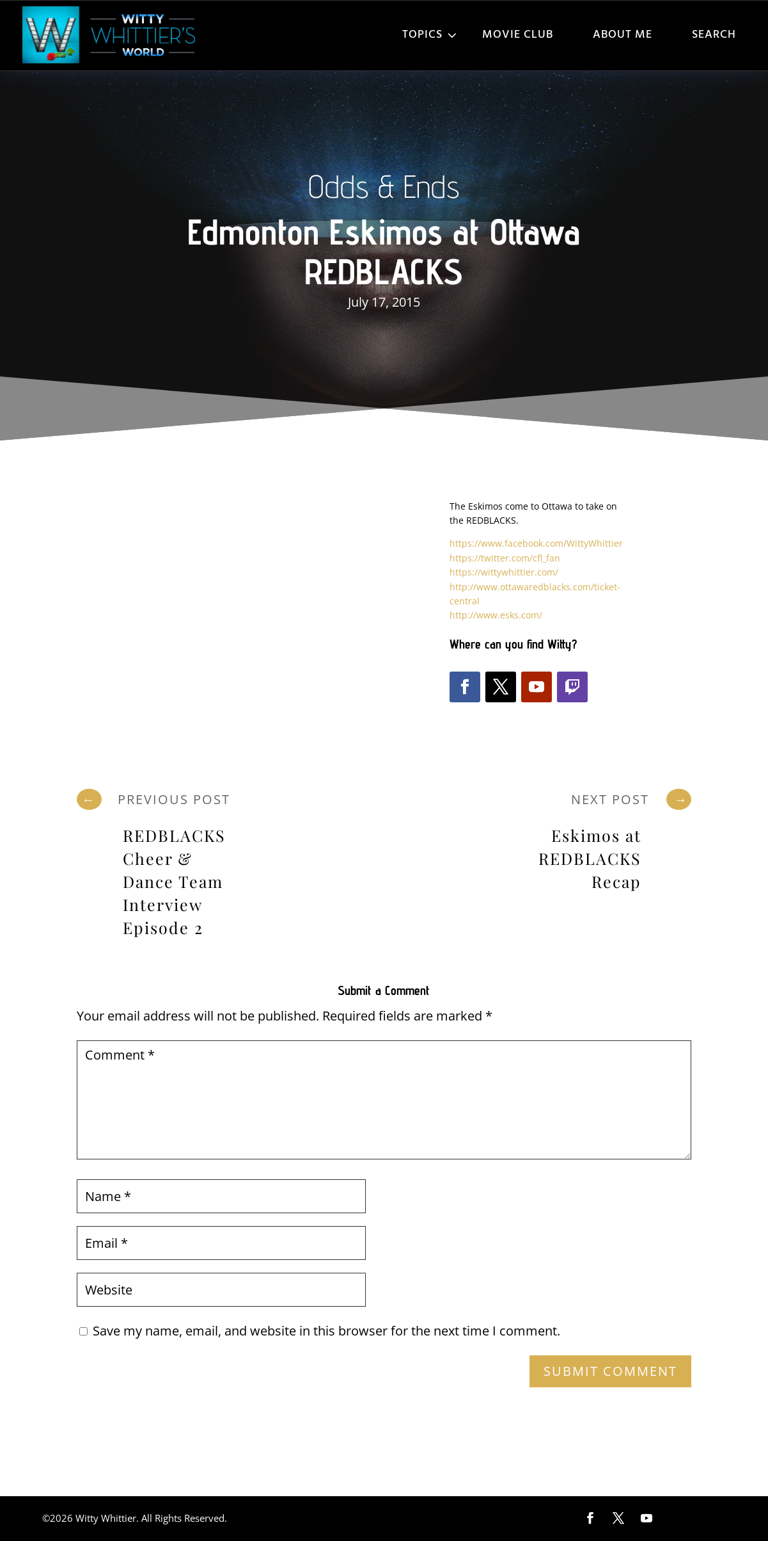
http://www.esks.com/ (496, 615)
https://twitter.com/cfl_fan (505, 558)
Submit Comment (610, 1371)
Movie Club (517, 35)
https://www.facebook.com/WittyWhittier (536, 543)
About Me (622, 35)
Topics (422, 35)
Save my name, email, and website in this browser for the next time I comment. (326, 1330)
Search (714, 35)
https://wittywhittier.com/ (504, 572)
